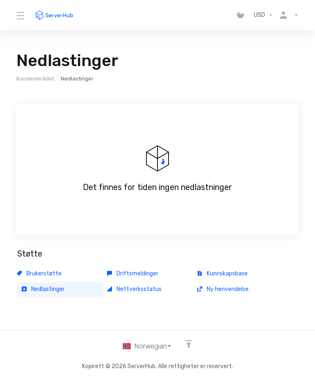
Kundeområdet (35, 79)
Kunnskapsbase (222, 273)
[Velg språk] (147, 346)
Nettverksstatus (134, 289)
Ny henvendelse (223, 289)
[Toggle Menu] (20, 15)
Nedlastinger (43, 289)
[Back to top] (188, 344)
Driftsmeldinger (132, 273)
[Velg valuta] (263, 15)
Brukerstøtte (39, 273)
